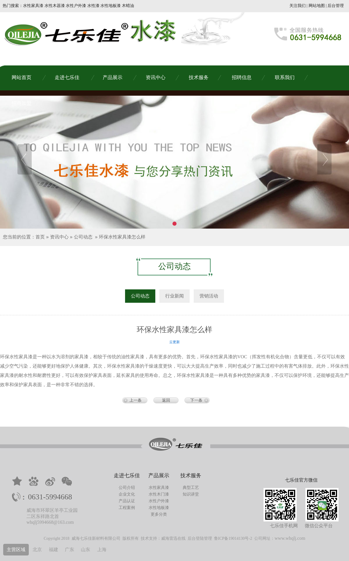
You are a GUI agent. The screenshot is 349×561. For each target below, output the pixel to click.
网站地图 (317, 5)
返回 (166, 400)
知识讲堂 (191, 494)
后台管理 (335, 5)
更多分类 (159, 514)
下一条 (196, 400)
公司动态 (83, 236)
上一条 (135, 400)
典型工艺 (191, 487)
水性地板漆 (159, 507)
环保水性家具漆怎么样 (122, 236)
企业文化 (127, 494)
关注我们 (297, 5)
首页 (40, 236)
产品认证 (127, 501)
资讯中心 (59, 236)
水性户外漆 (159, 501)
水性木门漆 (159, 494)
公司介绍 (127, 487)
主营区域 (16, 549)
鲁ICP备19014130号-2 (233, 538)
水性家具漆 (159, 487)
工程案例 (127, 507)
